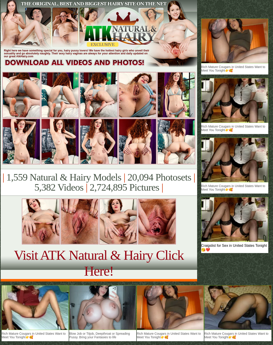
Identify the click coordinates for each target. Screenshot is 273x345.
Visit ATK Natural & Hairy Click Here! (99, 263)
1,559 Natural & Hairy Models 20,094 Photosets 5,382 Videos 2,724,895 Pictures (98, 182)
